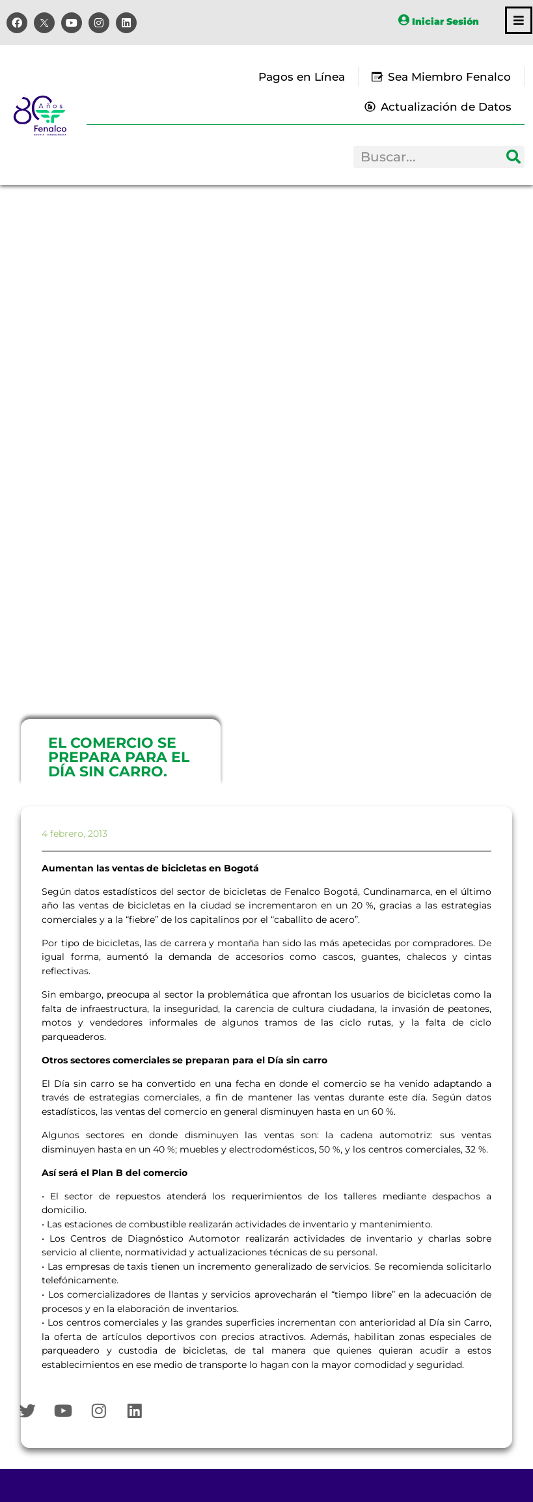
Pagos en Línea (301, 76)
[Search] (513, 157)
